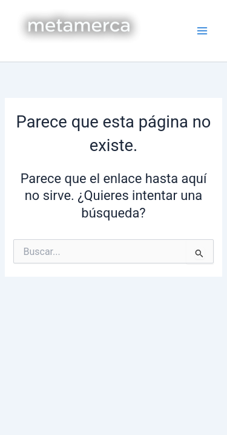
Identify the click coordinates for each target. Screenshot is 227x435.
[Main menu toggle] (202, 31)
